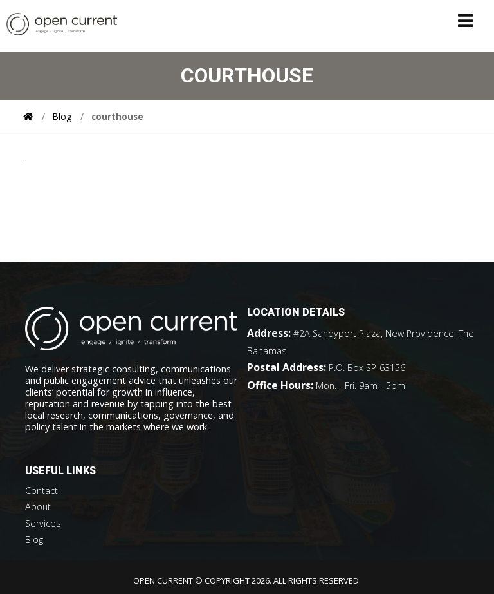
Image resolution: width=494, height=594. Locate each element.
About (38, 507)
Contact (41, 490)
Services (43, 523)
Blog (62, 116)
